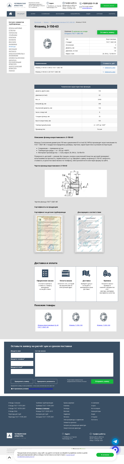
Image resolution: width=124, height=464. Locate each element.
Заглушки (13, 49)
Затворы (12, 40)
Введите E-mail (17, 372)
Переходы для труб (14, 423)
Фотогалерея (60, 14)
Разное (12, 71)
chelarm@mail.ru (87, 8)
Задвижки (13, 44)
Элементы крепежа (16, 58)
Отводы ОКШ (12, 420)
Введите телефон (18, 363)
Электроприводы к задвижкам (17, 54)
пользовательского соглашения (41, 393)
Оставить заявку (107, 32)
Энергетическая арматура (15, 67)
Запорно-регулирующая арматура (15, 62)
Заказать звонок (109, 5)
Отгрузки (100, 14)
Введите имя (16, 355)
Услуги (33, 14)
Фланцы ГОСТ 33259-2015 (44, 420)
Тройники (13, 35)
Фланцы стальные (42, 417)
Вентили (12, 42)
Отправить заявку (102, 386)
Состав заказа (40, 355)
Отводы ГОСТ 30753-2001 (16, 417)
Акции (88, 14)
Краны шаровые (15, 28)
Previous (33, 321)
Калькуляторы (75, 14)
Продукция (20, 14)
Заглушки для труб (42, 423)
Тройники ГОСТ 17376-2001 (45, 415)
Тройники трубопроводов (44, 412)
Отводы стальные (14, 412)
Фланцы (12, 47)
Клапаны (12, 37)
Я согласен (105, 455)
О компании (46, 14)
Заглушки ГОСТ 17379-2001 (45, 426)
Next (119, 321)
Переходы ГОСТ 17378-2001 (17, 426)
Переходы (13, 33)
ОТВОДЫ (12, 30)
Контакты (112, 14)
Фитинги (12, 51)
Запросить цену (110, 68)
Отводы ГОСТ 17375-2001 (16, 415)
